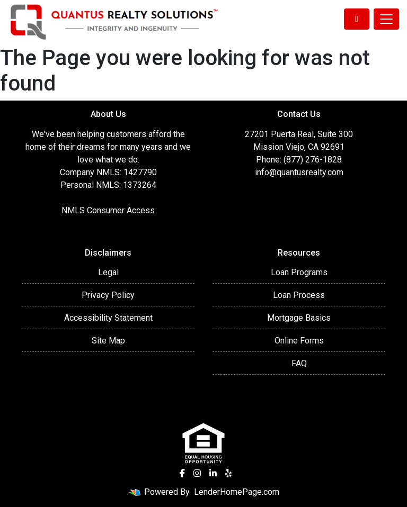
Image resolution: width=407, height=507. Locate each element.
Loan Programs (299, 272)
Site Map (108, 341)
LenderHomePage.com (236, 492)
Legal (108, 272)
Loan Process (299, 295)
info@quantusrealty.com (299, 172)
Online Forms (299, 341)
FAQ (299, 363)
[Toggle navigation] (386, 19)
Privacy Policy (108, 295)
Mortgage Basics (299, 318)
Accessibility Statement (108, 318)
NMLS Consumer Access (108, 210)
